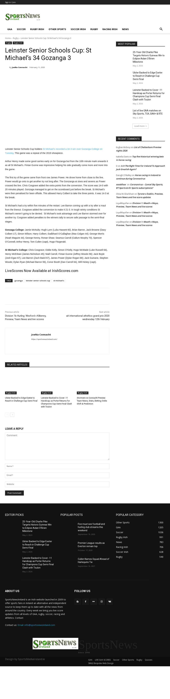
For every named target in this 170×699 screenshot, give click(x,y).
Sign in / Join (10, 2)
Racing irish (109, 29)
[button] (161, 29)
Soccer (21, 29)
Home (8, 38)
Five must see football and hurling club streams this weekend (91, 527)
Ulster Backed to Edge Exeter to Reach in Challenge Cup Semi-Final (147, 75)
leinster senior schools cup (38, 280)
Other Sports (57, 29)
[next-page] (12, 415)
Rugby (94, 29)
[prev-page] (7, 415)
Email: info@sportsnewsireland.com (36, 625)
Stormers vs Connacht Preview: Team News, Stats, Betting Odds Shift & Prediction (92, 401)
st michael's (58, 280)
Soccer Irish (78, 29)
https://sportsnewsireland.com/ (44, 339)
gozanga (19, 280)
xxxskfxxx (121, 184)
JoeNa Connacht (19, 67)
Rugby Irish (37, 29)
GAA (9, 29)
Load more (140, 126)
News (125, 29)
